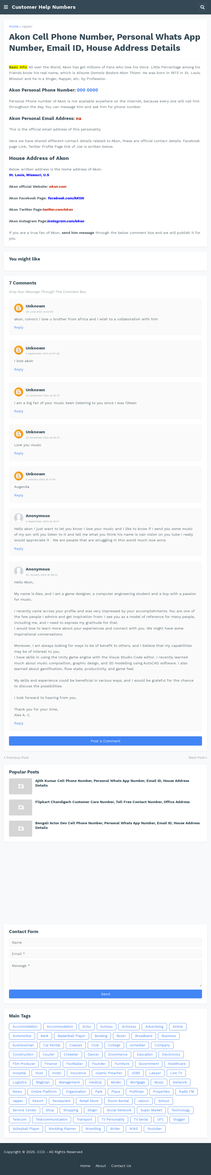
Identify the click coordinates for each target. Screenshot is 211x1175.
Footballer (74, 1064)
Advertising (154, 1027)
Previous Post (17, 757)
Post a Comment (105, 741)
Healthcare (177, 1064)
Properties (161, 1092)
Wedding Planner (62, 1129)
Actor (86, 1027)
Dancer (93, 1054)
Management (69, 1082)
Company (162, 1045)
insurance (78, 1073)
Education (145, 1054)
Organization (76, 1092)
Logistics (20, 1082)
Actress (106, 1027)
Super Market (151, 1110)
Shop (50, 1110)
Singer (92, 1110)
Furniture (122, 1064)
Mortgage (137, 1082)
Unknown (35, 306)
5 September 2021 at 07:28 (42, 353)
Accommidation (25, 1027)
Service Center (25, 1110)
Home (14, 26)
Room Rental (118, 1101)
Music (159, 1082)
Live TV (176, 1073)
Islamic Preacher (108, 1073)
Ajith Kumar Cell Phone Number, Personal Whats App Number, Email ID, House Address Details (112, 783)
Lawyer (155, 1073)
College (114, 1045)
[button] (6, 7)
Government (149, 1064)
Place (115, 1092)
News (17, 1092)
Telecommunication (51, 1119)
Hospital (19, 1073)
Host (39, 1073)
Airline (178, 1027)
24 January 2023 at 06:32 (42, 574)
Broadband (143, 1036)
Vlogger (179, 1119)
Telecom (20, 1119)
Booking (101, 1036)
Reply (18, 327)
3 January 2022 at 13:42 (41, 479)
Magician (43, 1082)
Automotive (22, 1036)
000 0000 (87, 90)
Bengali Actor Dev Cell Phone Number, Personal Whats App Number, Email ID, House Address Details (117, 825)
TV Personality (113, 1119)
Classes (75, 1045)
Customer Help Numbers (44, 7)
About (100, 1166)
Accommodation (60, 1027)
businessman (23, 1045)
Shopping (70, 1110)
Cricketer (71, 1054)
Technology (180, 1110)
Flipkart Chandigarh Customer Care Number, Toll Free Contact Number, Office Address (112, 802)
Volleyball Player (26, 1129)
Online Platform (44, 1092)
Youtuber (154, 1129)
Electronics (171, 1054)
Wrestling (93, 1129)
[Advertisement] (105, 883)
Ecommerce (118, 1054)
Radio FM (186, 1092)
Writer (115, 1129)
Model (116, 1082)
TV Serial (141, 1119)
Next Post (197, 757)
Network (180, 1082)
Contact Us (121, 1166)
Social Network (119, 1110)
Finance (51, 1064)
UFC (160, 1119)
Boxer (121, 1036)
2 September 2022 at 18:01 (42, 521)
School (163, 1101)
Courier (49, 1054)
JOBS (135, 1073)
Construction (23, 1054)
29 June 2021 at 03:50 (39, 311)
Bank (44, 1036)
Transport (84, 1119)
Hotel (56, 1073)
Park (98, 1092)
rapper (27, 26)
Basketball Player (71, 1036)
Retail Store (89, 1101)
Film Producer (24, 1064)
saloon (143, 1101)
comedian (137, 1045)
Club (95, 1045)
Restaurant (61, 1101)
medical (95, 1082)
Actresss (129, 1027)
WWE (133, 1129)
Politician (136, 1092)
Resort (37, 1101)
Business (169, 1036)
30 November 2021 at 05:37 (43, 395)
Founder (99, 1064)
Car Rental (51, 1045)
